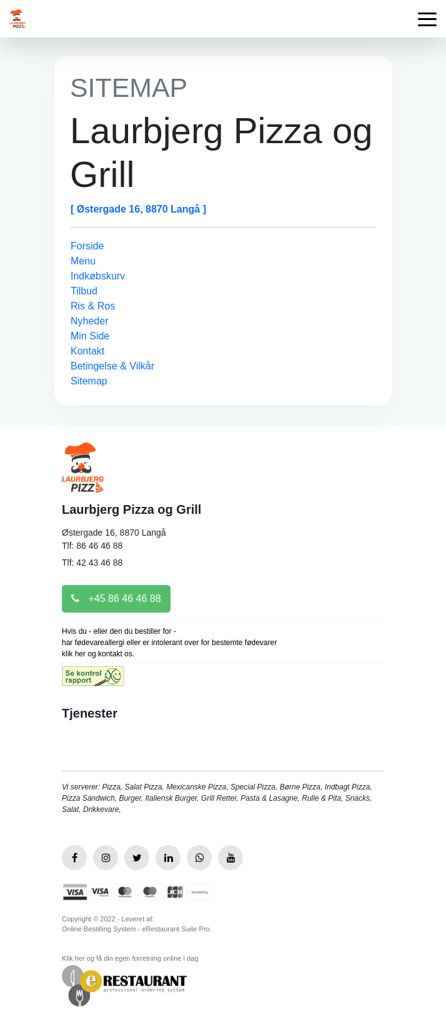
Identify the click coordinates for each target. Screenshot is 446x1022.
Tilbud (84, 291)
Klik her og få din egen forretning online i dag (130, 958)
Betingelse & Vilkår (112, 366)
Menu (83, 261)
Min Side (90, 336)
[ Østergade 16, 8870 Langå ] (138, 209)
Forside (87, 246)
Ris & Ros (93, 306)
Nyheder (89, 321)
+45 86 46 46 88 (116, 598)
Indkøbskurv (98, 276)
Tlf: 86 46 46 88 (92, 546)
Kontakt (87, 351)
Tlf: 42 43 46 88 (92, 563)
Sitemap (89, 381)
